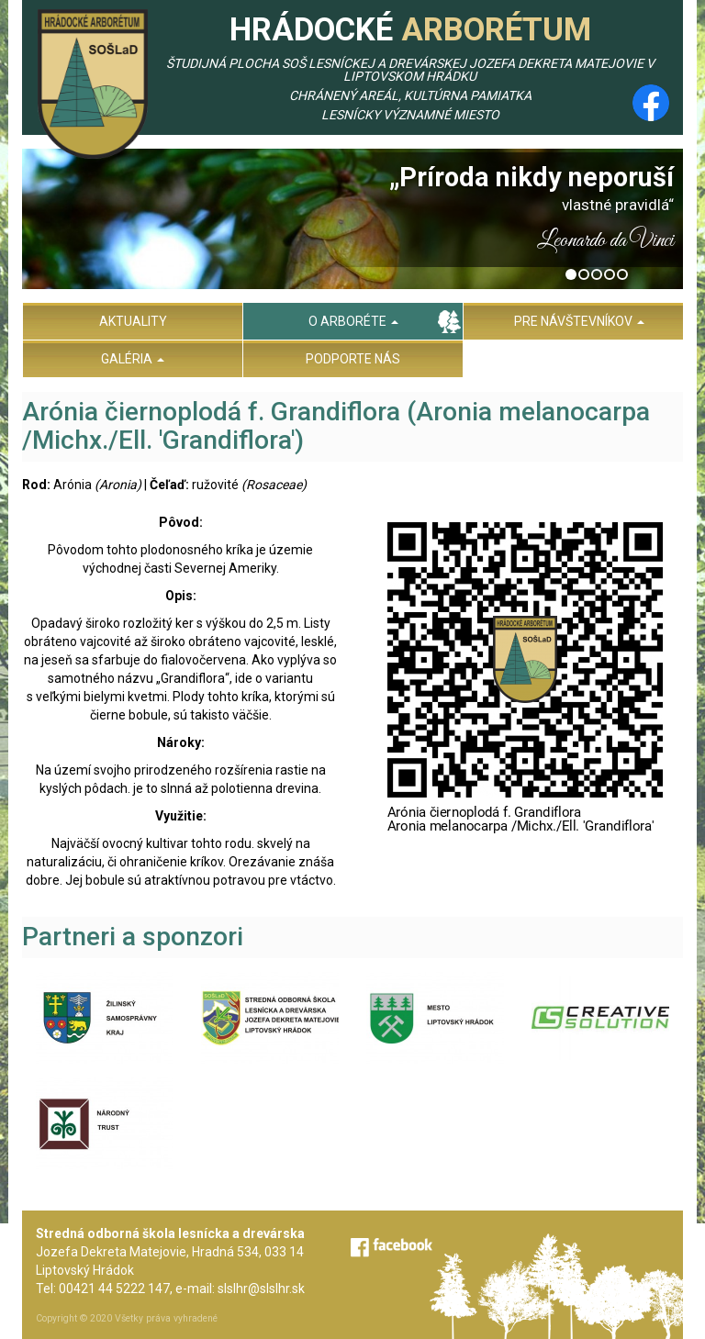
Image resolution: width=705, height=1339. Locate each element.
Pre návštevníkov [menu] (579, 321)
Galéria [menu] (132, 358)
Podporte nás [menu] (353, 358)
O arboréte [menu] (353, 321)
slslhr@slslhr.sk (261, 1288)
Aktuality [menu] (133, 321)
